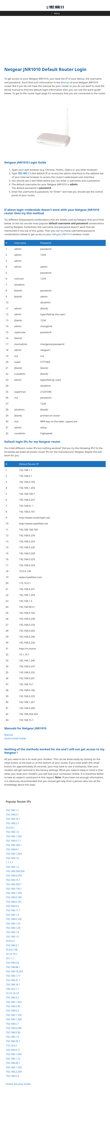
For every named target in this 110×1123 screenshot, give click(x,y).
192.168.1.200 (14, 1047)
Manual (65, 82)
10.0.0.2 (10, 969)
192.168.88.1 (13, 995)
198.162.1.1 (12, 1017)
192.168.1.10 (13, 951)
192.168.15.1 (13, 908)
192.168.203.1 (14, 912)
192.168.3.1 (12, 973)
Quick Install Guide (15, 766)
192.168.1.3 (12, 942)
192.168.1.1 (24, 173)
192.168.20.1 (13, 1091)
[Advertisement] (55, 40)
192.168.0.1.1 (13, 868)
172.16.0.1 (11, 1073)
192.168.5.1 (12, 1051)
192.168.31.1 (13, 1008)
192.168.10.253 (14, 999)
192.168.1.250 (14, 1082)
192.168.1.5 (12, 964)
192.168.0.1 (12, 842)
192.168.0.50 (13, 1060)
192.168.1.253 (14, 1030)
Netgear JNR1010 (62, 262)
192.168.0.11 (13, 1078)
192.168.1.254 (14, 864)
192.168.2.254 (14, 1099)
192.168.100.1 (14, 873)
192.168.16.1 (13, 1012)
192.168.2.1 (12, 851)
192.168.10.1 (13, 847)
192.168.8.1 (12, 877)
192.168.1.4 (12, 960)
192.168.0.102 (14, 947)
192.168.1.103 (14, 1095)
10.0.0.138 (11, 977)
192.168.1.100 (14, 921)
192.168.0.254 (14, 903)
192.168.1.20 (13, 956)
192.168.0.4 (12, 1104)
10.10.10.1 (11, 982)
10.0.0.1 (10, 855)
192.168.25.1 (13, 1069)
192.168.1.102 (14, 1043)
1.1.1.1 (9, 890)
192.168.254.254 (15, 899)
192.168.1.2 (12, 895)
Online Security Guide (18, 1112)
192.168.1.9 (12, 1064)
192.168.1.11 (13, 1003)
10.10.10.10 (12, 1021)
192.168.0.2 (12, 934)
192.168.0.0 (12, 990)
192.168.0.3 (12, 1038)
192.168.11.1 (13, 938)
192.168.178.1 (14, 916)
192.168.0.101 (14, 929)
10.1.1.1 (10, 986)
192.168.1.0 (12, 860)
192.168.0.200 (14, 1056)
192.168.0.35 (13, 1034)
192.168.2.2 (12, 1025)
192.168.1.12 (13, 1086)
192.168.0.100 (14, 925)
